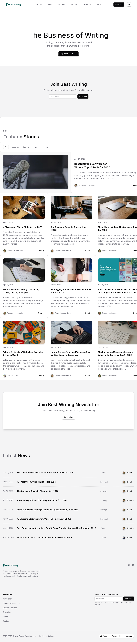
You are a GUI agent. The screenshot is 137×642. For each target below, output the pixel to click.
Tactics (74, 4)
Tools (98, 4)
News (50, 4)
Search (39, 4)
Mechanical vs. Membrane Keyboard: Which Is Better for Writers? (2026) (116, 353)
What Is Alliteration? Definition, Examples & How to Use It (23, 353)
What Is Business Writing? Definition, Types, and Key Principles (21, 291)
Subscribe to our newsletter (106, 594)
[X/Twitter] (129, 570)
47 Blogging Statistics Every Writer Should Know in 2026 (71, 291)
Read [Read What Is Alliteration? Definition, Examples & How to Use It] (130, 537)
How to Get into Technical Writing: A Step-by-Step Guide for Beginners (71, 353)
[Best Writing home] (14, 4)
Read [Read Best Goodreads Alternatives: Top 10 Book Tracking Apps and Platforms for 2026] (130, 528)
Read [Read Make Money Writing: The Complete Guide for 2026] (130, 500)
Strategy (61, 4)
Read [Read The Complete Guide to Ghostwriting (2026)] (130, 491)
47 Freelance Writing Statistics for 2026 (22, 227)
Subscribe (119, 4)
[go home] (10, 565)
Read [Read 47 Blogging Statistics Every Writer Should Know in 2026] (130, 519)
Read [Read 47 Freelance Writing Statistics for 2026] (130, 482)
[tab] (6, 147)
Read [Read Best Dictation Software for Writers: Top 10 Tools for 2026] (130, 473)
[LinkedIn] (133, 570)
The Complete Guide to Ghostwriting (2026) (68, 228)
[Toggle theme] (129, 4)
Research (87, 4)
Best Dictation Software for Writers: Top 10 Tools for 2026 (92, 165)
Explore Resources (68, 54)
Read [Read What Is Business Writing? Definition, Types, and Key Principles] (130, 510)
